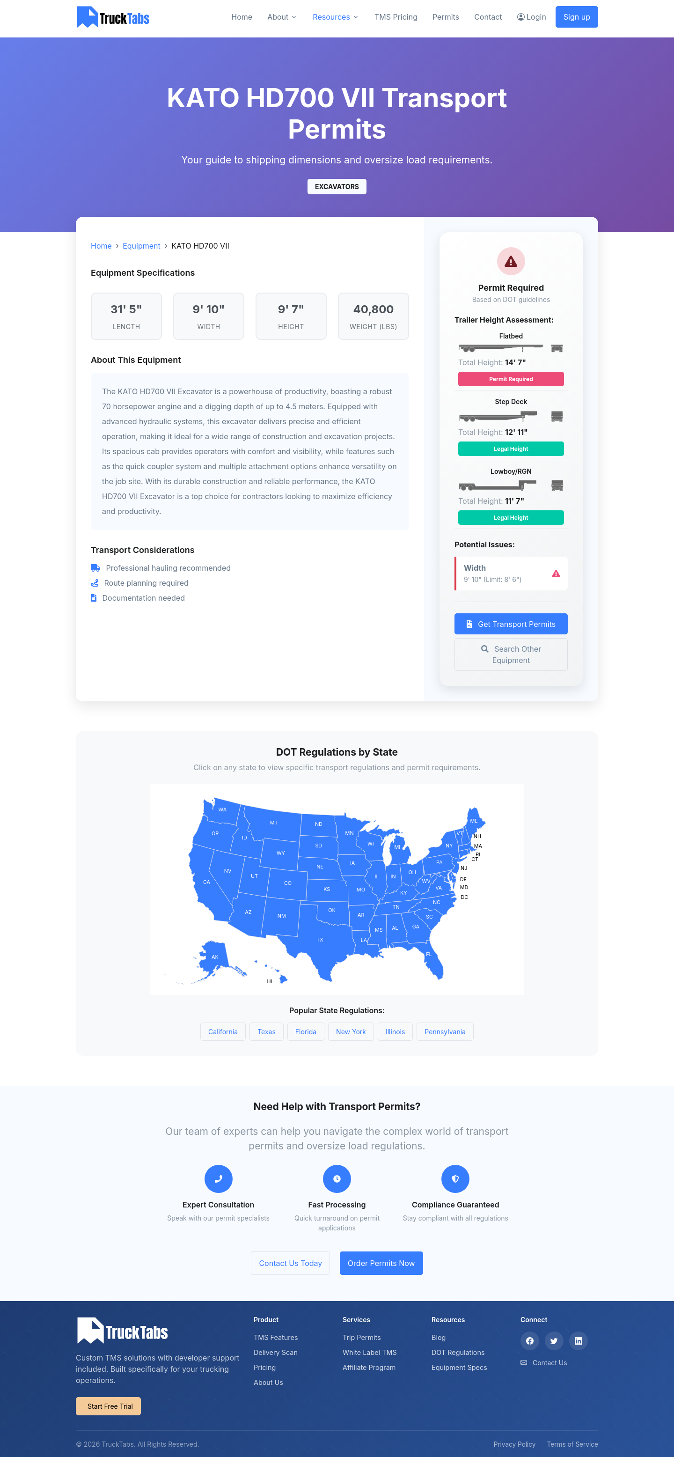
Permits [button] (445, 17)
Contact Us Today (290, 1263)
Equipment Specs (459, 1367)
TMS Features (276, 1337)
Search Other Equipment (511, 654)
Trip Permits (362, 1337)
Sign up (577, 17)
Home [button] (241, 17)
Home (101, 245)
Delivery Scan (276, 1352)
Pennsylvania (445, 1032)
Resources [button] (331, 17)
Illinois (395, 1032)
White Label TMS (370, 1352)
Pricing (265, 1367)
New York (351, 1032)
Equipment (142, 245)
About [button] (277, 17)
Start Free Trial (110, 1406)
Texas (266, 1032)
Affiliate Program (369, 1367)
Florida (305, 1032)
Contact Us (550, 1363)
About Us (268, 1382)
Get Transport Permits (511, 624)
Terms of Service (572, 1444)
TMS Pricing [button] (396, 17)
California (223, 1032)
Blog (439, 1337)
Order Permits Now (381, 1263)
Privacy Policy (515, 1444)
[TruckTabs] (113, 16)
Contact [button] (488, 17)
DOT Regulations (458, 1352)
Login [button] (531, 17)
